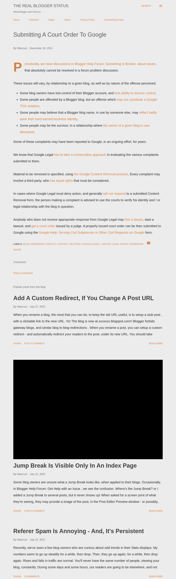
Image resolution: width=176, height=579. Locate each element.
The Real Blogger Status (41, 6)
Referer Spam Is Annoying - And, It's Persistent (78, 531)
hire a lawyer (134, 219)
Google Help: (91, 232)
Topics (67, 19)
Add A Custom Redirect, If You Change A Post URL (83, 298)
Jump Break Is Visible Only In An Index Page (75, 465)
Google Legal (91, 244)
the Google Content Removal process (101, 174)
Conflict (50, 244)
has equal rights (61, 180)
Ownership (136, 244)
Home (16, 19)
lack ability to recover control (135, 93)
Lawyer (106, 244)
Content (62, 244)
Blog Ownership (33, 244)
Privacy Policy (87, 19)
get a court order (43, 226)
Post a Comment (23, 273)
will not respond (114, 193)
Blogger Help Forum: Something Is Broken (105, 64)
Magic (51, 19)
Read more (156, 343)
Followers (34, 19)
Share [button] (17, 249)
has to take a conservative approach (80, 154)
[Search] (146, 6)
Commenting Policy (114, 19)
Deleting (75, 244)
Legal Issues (120, 244)
